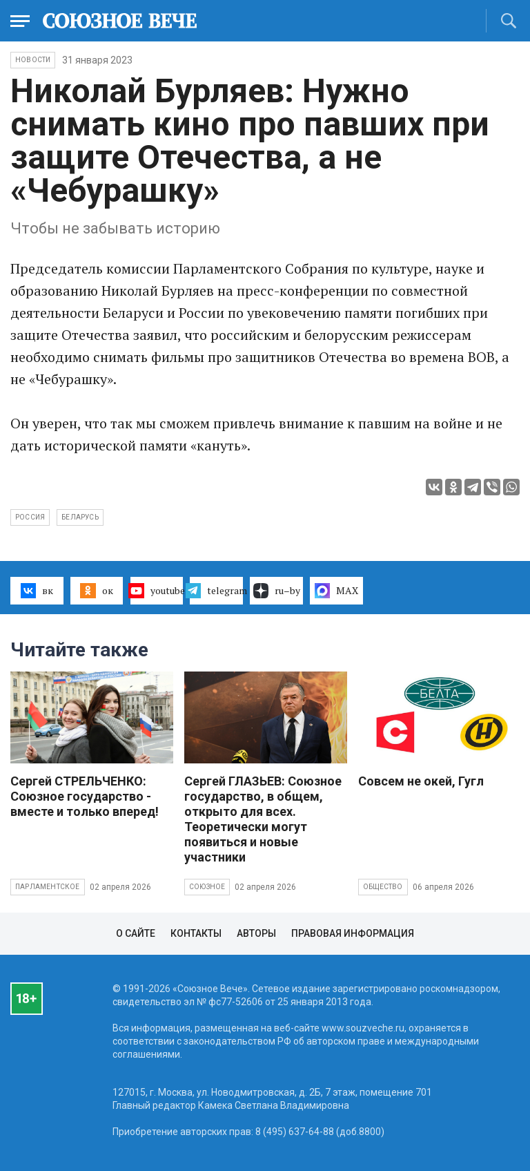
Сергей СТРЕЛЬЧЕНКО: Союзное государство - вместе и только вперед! (84, 796)
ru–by (276, 590)
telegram (216, 590)
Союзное (207, 887)
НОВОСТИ (32, 60)
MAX (336, 590)
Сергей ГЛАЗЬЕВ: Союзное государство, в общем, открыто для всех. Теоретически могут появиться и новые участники (263, 819)
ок (96, 590)
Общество (383, 887)
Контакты (196, 933)
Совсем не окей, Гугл (421, 781)
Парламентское (47, 887)
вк (37, 590)
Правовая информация (352, 933)
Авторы (256, 933)
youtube (157, 590)
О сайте (135, 933)
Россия (30, 517)
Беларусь (80, 517)
